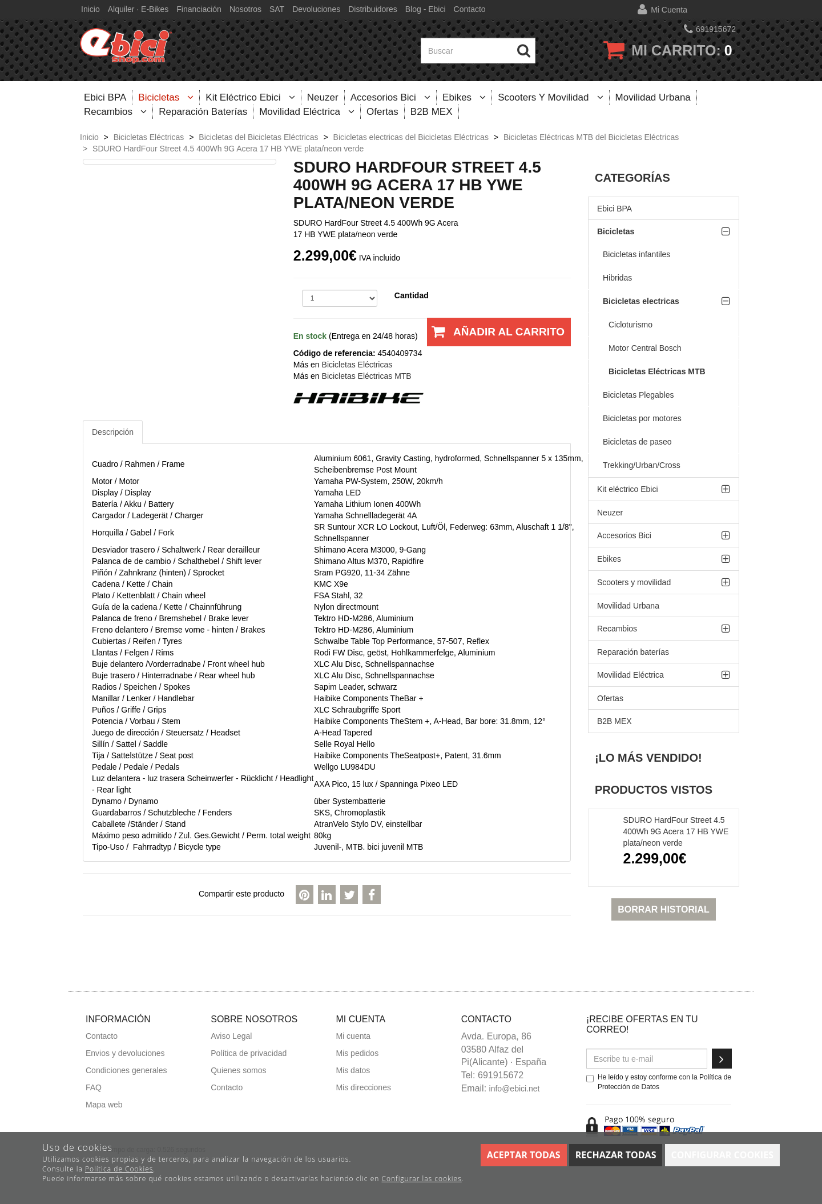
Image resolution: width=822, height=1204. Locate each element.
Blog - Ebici (425, 9)
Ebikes (464, 97)
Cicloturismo (630, 324)
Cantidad (411, 295)
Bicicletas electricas (641, 301)
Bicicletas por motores (642, 418)
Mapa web (104, 1104)
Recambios (115, 111)
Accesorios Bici (390, 97)
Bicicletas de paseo (637, 441)
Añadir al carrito (496, 336)
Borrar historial (664, 909)
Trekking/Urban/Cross (641, 465)
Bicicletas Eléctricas (357, 364)
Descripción (113, 432)
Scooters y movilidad (550, 97)
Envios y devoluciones (125, 1053)
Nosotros (245, 9)
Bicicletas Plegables (638, 394)
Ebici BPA (105, 97)
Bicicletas (166, 97)
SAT (276, 9)
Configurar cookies (722, 1155)
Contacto (470, 9)
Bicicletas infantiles (636, 254)
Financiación (198, 9)
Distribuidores (372, 9)
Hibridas (617, 277)
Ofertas (382, 111)
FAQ (94, 1087)
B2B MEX (431, 111)
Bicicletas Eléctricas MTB (657, 371)
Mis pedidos (357, 1053)
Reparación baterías (203, 111)
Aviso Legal (231, 1036)
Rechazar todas (615, 1155)
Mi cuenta (669, 9)
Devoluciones (316, 9)
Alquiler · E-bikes (138, 9)
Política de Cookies (119, 1169)
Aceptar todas (524, 1155)
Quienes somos (238, 1070)
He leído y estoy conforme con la (658, 1082)
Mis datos (353, 1070)
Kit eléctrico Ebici (250, 97)
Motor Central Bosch (645, 348)
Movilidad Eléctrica (306, 111)
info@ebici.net (514, 1088)
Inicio (90, 9)
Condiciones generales (126, 1070)
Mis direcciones (363, 1087)
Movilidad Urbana (653, 97)
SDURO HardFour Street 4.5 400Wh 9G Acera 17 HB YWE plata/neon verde (675, 831)
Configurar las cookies (421, 1178)
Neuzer (323, 97)
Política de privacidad (249, 1053)
